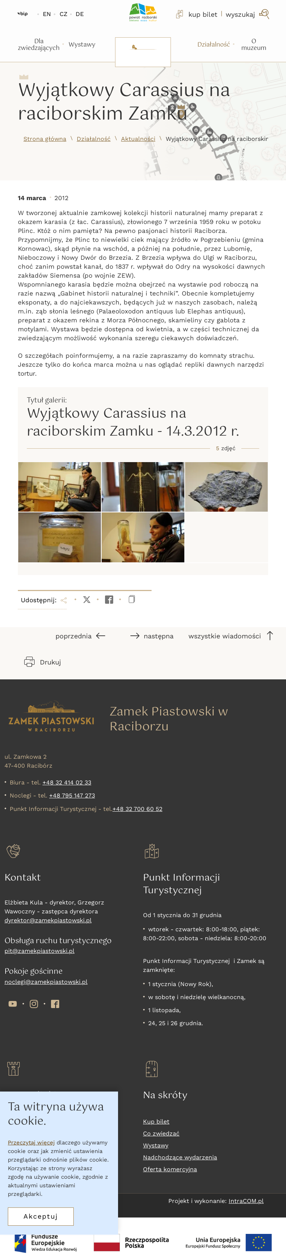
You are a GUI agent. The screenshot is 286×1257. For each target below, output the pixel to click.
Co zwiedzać (161, 1133)
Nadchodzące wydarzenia (180, 1157)
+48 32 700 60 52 (137, 808)
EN (47, 14)
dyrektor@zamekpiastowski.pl (48, 920)
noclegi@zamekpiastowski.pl (46, 981)
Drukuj (42, 662)
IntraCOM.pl (246, 1200)
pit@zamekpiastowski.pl (39, 950)
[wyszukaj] (248, 14)
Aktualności (138, 138)
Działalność (94, 138)
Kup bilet (156, 1121)
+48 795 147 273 (72, 795)
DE (80, 14)
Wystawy (155, 1145)
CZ (63, 14)
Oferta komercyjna (170, 1169)
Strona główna (44, 138)
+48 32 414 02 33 (66, 782)
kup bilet (195, 14)
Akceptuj (40, 1216)
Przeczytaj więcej (31, 1142)
